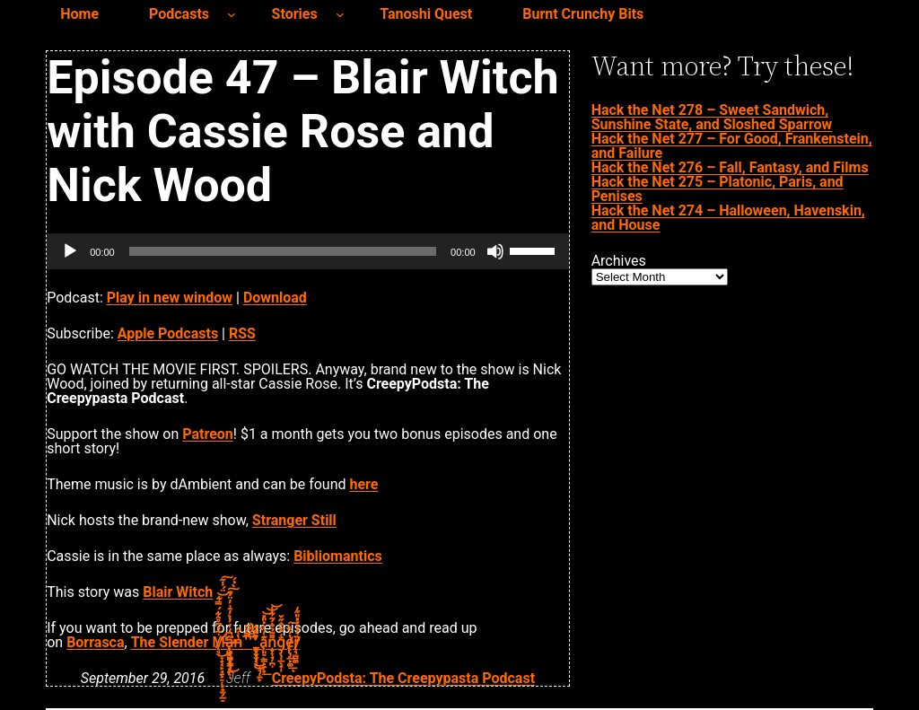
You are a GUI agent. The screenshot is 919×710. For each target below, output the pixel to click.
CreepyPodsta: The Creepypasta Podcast (403, 678)
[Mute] (495, 251)
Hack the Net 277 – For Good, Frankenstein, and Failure (731, 146)
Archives (618, 261)
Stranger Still (294, 520)
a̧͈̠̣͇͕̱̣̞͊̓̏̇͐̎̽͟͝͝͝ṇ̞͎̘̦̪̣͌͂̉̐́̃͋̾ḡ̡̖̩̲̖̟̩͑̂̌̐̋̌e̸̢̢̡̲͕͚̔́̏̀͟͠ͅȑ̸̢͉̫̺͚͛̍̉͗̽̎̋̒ (278, 642)
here (364, 484)
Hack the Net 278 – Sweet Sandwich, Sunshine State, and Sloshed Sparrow (712, 117)
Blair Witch (178, 591)
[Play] (70, 251)
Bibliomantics (337, 556)
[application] (307, 251)
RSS (242, 333)
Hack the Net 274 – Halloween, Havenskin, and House (728, 217)
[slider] (282, 251)
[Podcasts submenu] (231, 14)
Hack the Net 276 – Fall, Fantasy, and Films (730, 167)
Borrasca (95, 642)
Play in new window (169, 297)
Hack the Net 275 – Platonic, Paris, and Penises (717, 189)
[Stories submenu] (340, 14)
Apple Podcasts (168, 333)
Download (275, 297)
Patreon (207, 434)
